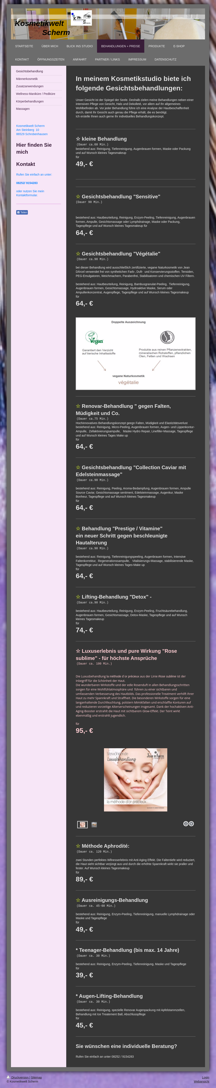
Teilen (22, 212)
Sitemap (36, 1077)
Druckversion (18, 1077)
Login (205, 1077)
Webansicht (201, 1081)
